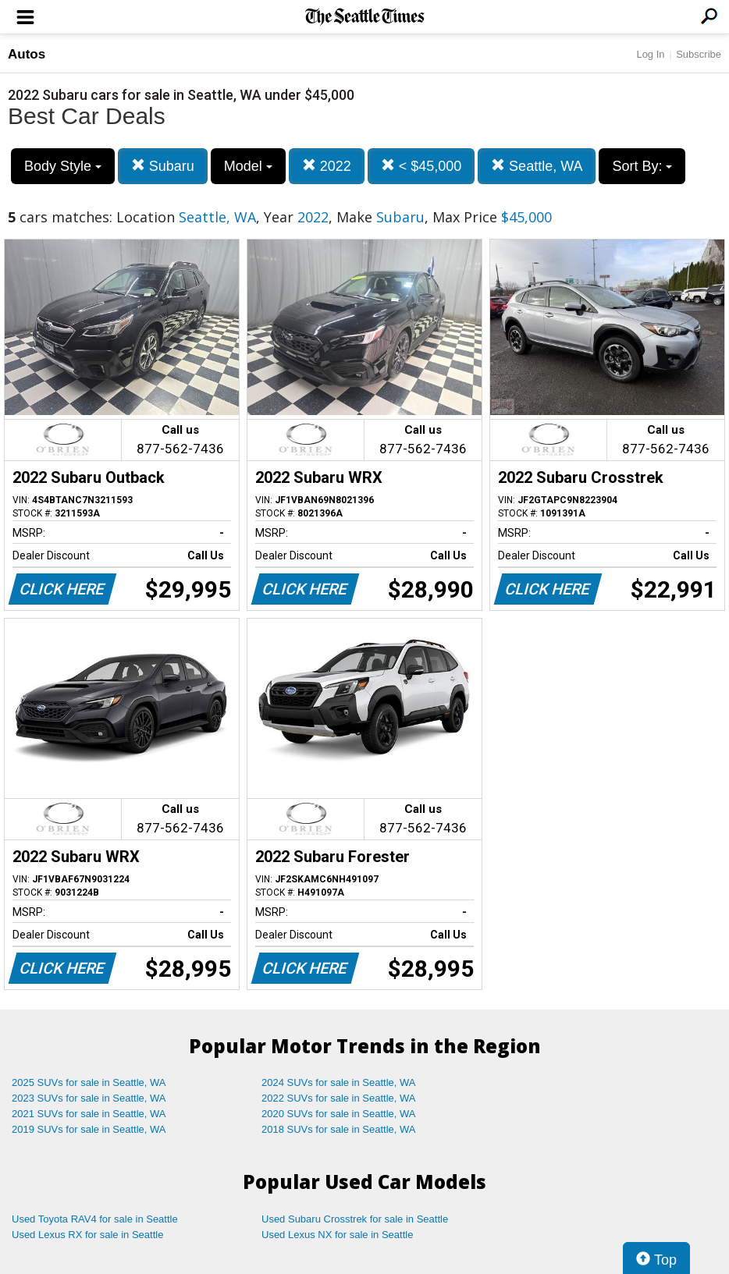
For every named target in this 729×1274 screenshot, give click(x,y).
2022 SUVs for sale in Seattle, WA (338, 1098)
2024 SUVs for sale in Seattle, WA (338, 1082)
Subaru (162, 166)
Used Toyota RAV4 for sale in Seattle (95, 1219)
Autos (26, 54)
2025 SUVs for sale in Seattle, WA (89, 1082)
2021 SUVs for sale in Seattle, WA (89, 1114)
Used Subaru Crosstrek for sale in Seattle (354, 1219)
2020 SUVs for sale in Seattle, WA (338, 1114)
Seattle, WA (536, 166)
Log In (650, 54)
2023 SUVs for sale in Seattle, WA (89, 1098)
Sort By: (642, 166)
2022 (326, 166)
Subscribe (698, 54)
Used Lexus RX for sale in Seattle (87, 1234)
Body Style (62, 166)
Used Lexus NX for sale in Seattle (337, 1234)
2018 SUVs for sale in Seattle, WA (338, 1129)
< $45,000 (421, 166)
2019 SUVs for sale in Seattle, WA (89, 1129)
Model (248, 166)
